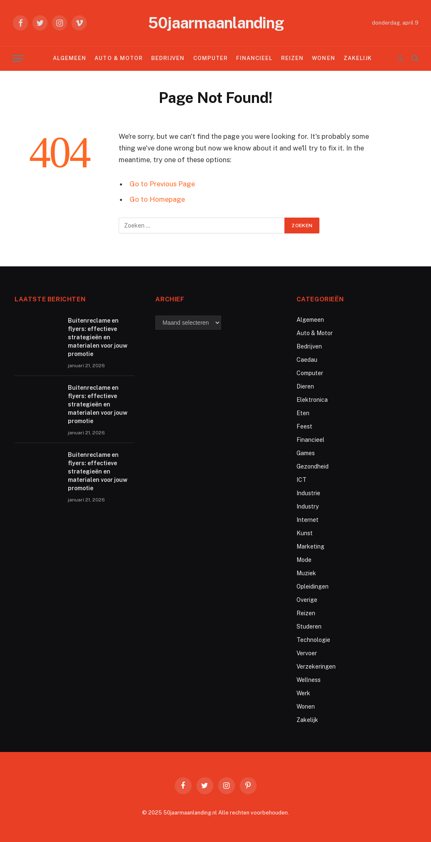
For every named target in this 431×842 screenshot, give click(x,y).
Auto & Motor (118, 58)
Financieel (254, 58)
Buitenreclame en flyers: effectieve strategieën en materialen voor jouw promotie (97, 337)
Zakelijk (358, 58)
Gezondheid (312, 466)
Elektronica (312, 399)
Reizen (292, 58)
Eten (302, 413)
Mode (303, 559)
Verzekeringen (316, 666)
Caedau (306, 359)
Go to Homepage (157, 199)
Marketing (310, 546)
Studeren (308, 626)
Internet (307, 519)
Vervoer (306, 653)
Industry (307, 506)
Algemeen (69, 58)
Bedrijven (167, 58)
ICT (301, 479)
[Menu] (17, 58)
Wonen (323, 58)
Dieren (305, 386)
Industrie (308, 493)
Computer (210, 58)
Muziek (306, 573)
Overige (306, 599)
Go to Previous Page (162, 184)
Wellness (308, 680)
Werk (303, 693)
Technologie (313, 640)
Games (305, 453)
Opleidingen (312, 586)
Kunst (304, 533)
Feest (304, 426)
